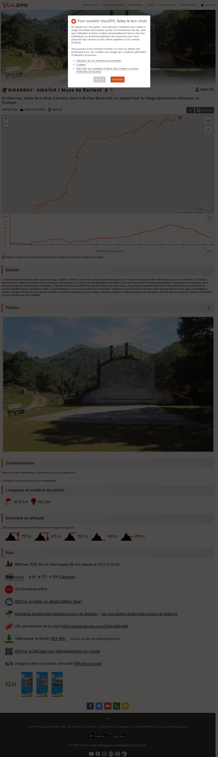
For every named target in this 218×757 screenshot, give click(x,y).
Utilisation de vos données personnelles (98, 60)
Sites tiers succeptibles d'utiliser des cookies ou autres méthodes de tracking (107, 70)
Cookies (81, 64)
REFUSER (99, 79)
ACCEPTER (117, 79)
